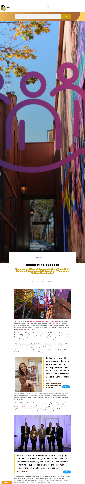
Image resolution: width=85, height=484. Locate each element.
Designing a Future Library (39, 407)
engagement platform (28, 329)
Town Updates (42, 258)
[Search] (66, 16)
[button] (48, 6)
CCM (49, 325)
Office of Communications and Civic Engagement (43, 321)
